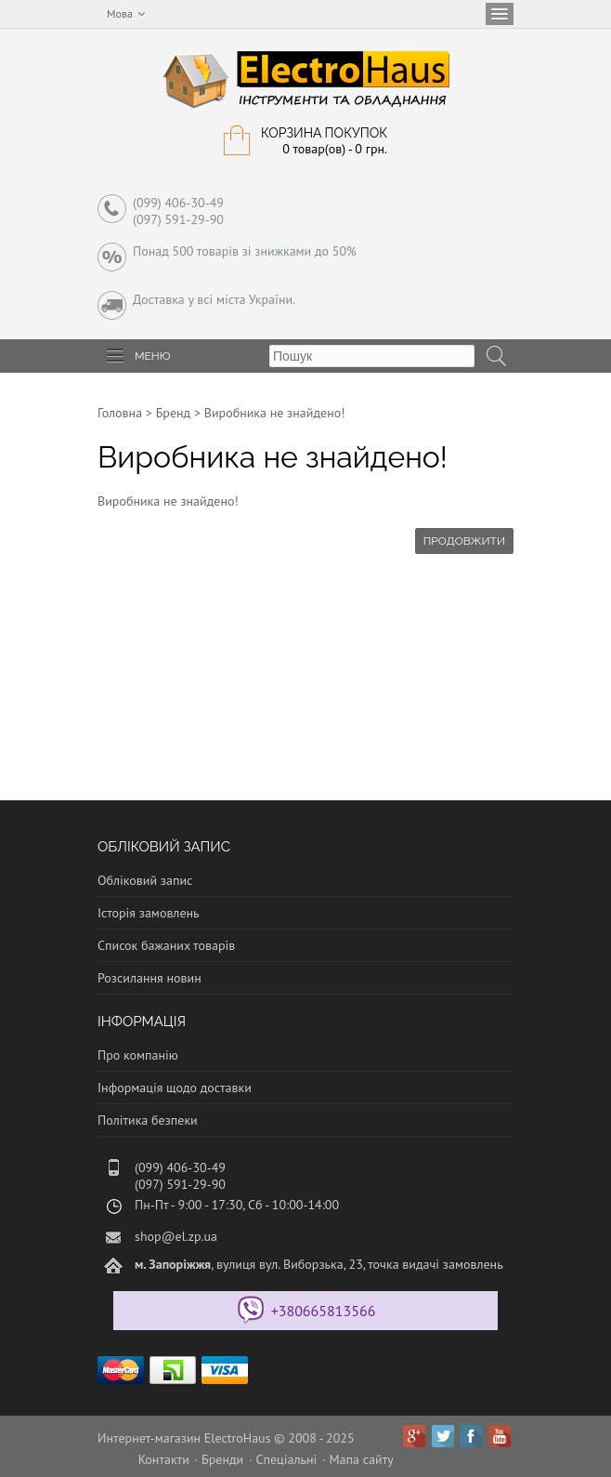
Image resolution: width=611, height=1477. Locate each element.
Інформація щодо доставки (175, 1087)
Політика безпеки (148, 1120)
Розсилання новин (150, 977)
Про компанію (138, 1055)
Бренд (173, 412)
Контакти (163, 1459)
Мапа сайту (362, 1459)
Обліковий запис (145, 880)
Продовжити (464, 540)
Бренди (222, 1459)
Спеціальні (286, 1459)
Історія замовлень (149, 912)
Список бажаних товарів (166, 945)
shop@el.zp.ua (176, 1236)
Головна (120, 412)
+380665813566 (323, 1310)
